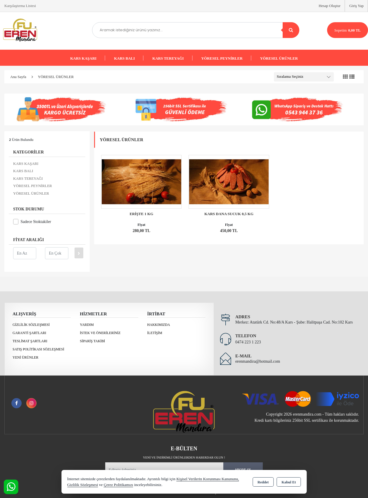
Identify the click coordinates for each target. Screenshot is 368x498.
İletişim (154, 333)
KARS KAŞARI (83, 58)
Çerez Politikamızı (118, 485)
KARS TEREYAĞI (168, 58)
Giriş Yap (356, 6)
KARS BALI (124, 58)
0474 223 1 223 (248, 342)
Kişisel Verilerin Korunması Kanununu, (207, 479)
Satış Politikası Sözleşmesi (38, 349)
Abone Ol (243, 469)
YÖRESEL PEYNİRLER (222, 58)
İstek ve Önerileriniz (100, 333)
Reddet (263, 482)
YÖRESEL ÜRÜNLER (279, 58)
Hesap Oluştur (330, 6)
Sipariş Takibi (92, 341)
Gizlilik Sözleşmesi (31, 325)
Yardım (87, 325)
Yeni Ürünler (25, 357)
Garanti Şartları (29, 333)
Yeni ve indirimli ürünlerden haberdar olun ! (184, 457)
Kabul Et (288, 482)
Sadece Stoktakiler (32, 221)
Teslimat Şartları (30, 341)
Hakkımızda (158, 325)
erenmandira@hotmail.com (257, 361)
